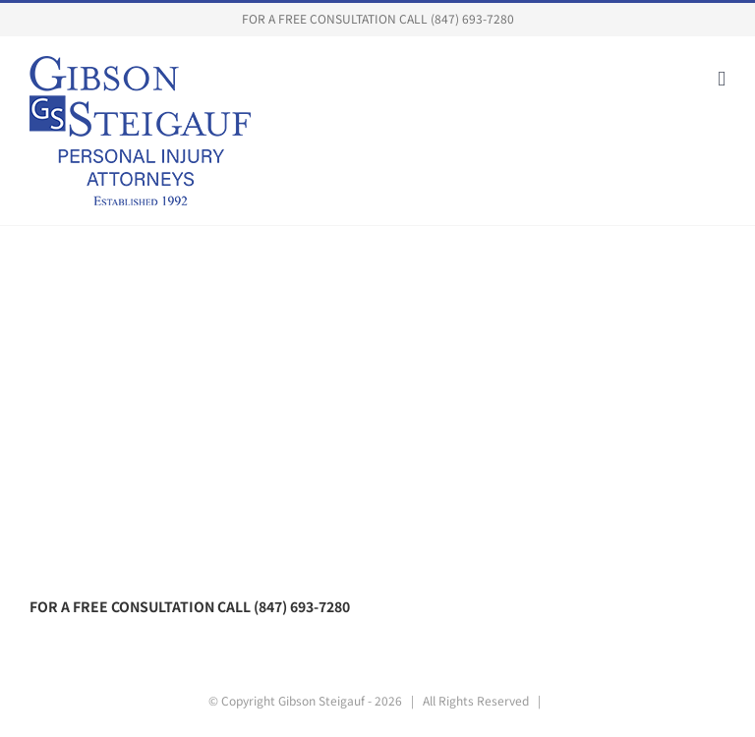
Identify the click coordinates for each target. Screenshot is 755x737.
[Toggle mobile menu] (722, 79)
